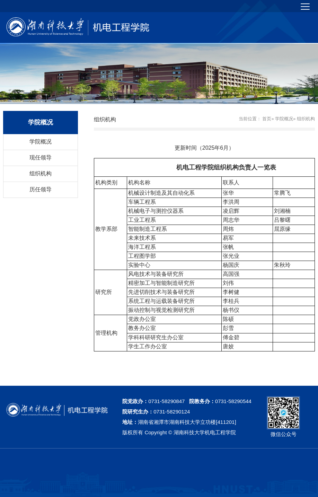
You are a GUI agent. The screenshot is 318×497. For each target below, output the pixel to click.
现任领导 (40, 157)
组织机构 (40, 173)
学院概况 (40, 142)
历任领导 (40, 189)
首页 (266, 118)
